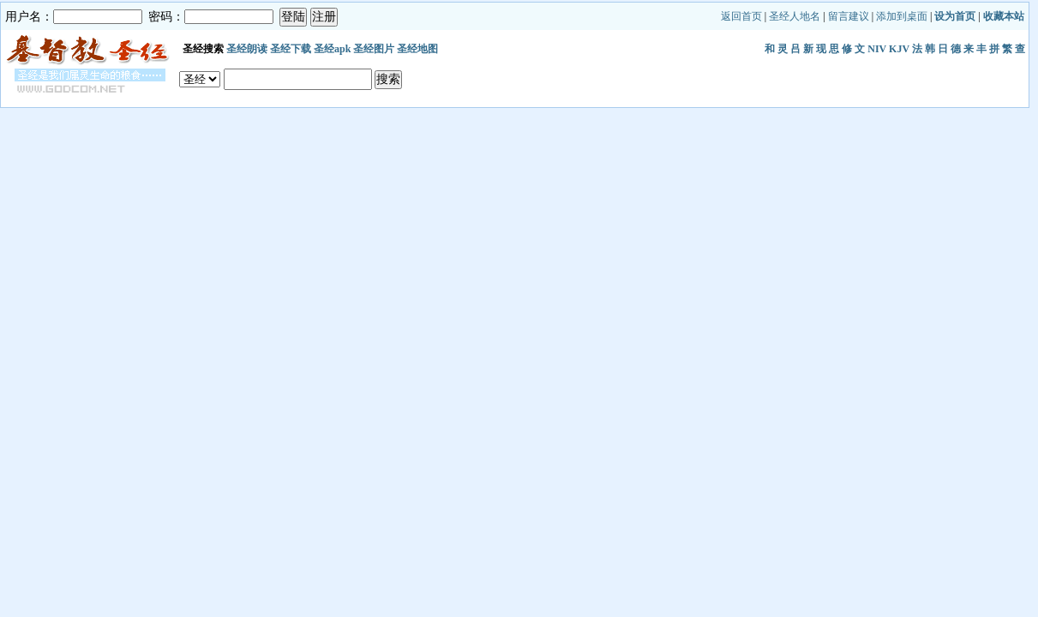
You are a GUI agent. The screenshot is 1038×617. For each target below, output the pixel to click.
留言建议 (848, 16)
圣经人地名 (794, 16)
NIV (876, 49)
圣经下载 (290, 49)
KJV (899, 49)
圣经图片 (373, 49)
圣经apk (332, 49)
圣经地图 (417, 49)
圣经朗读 (246, 49)
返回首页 (741, 16)
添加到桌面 (901, 16)
